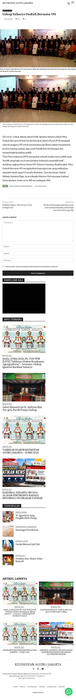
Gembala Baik (22, 541)
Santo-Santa (21, 512)
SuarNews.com (23, 681)
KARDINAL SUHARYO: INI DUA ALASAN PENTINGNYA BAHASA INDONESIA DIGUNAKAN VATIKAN (22, 495)
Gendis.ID (7, 566)
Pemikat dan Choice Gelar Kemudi (29, 559)
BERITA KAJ (7, 11)
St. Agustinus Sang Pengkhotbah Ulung (26, 516)
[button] (68, 691)
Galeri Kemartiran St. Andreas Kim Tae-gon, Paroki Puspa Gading (22, 408)
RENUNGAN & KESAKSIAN (26, 526)
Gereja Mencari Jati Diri (28, 544)
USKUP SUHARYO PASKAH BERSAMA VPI (21, 186)
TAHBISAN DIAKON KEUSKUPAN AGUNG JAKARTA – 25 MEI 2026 (21, 451)
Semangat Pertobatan (27, 529)
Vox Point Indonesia (40, 186)
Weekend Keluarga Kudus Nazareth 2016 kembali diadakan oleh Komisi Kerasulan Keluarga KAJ (58, 207)
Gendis (34, 681)
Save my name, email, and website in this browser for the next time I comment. (32, 266)
